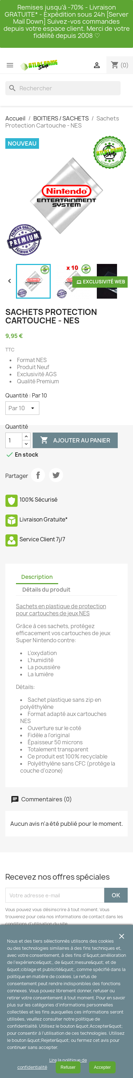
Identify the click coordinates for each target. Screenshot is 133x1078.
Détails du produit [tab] (46, 589)
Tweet (56, 475)
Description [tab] (37, 577)
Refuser (68, 1067)
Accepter (102, 1067)
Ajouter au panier (75, 440)
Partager (38, 475)
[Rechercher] (63, 88)
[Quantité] (22, 408)
